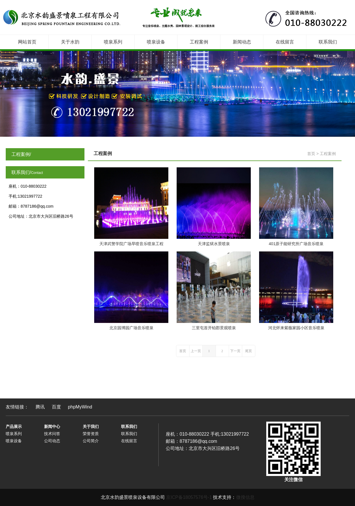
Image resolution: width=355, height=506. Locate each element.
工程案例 (199, 41)
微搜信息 (245, 497)
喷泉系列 (113, 41)
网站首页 (27, 41)
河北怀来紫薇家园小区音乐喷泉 (296, 328)
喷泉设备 (156, 41)
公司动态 (52, 440)
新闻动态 (242, 41)
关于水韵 (70, 41)
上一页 (196, 351)
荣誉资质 (91, 433)
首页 (311, 153)
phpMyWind (80, 406)
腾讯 (40, 406)
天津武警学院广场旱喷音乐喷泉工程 (131, 243)
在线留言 (285, 41)
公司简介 (91, 440)
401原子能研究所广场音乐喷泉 (296, 243)
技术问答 (52, 433)
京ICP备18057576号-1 (189, 497)
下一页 (235, 351)
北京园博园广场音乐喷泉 (131, 328)
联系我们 (328, 41)
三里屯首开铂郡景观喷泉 (214, 328)
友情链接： (17, 406)
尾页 (248, 351)
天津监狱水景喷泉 (214, 243)
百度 (56, 406)
